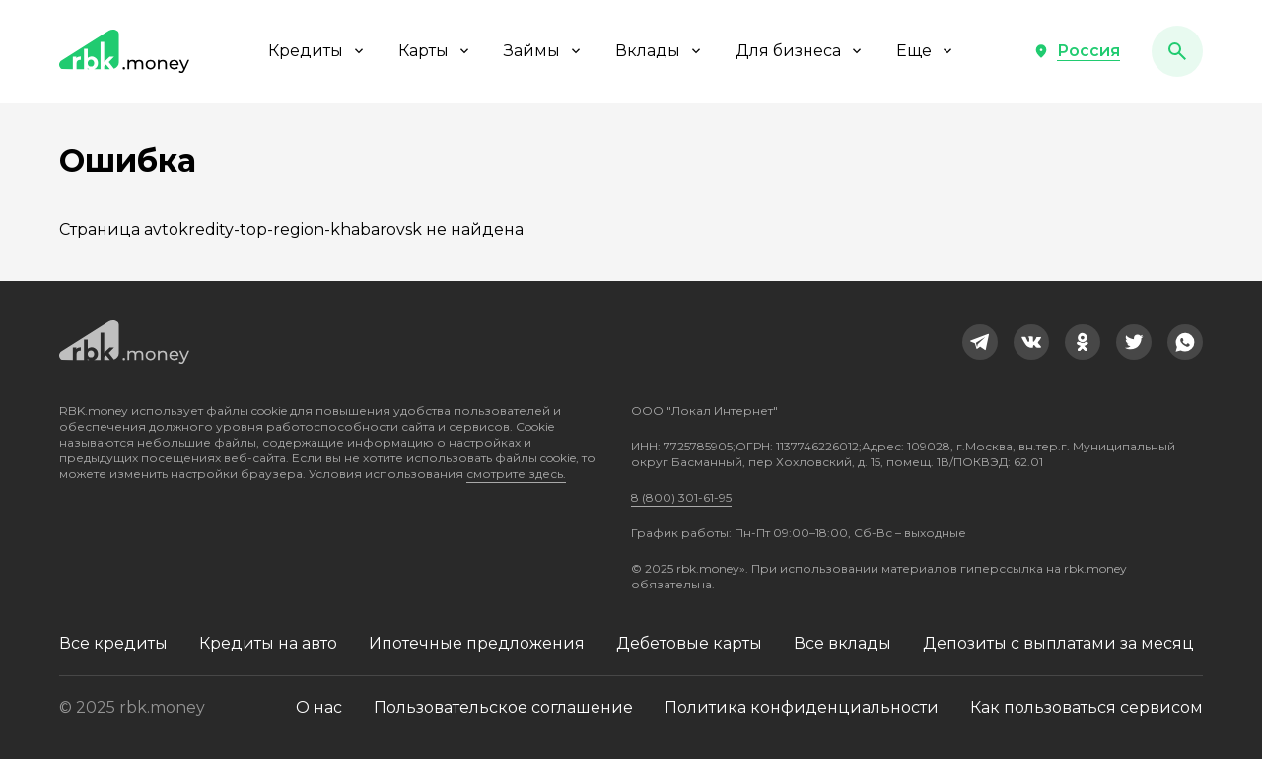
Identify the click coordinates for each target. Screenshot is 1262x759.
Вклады (659, 50)
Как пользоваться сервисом (1086, 707)
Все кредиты (113, 643)
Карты (435, 50)
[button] (1076, 51)
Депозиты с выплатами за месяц (1058, 643)
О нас (319, 707)
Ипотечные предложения (477, 643)
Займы (544, 50)
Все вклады (842, 643)
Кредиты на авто (268, 643)
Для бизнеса (800, 50)
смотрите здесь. (516, 473)
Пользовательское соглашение (503, 707)
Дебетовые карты (689, 643)
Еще (925, 50)
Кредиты (317, 50)
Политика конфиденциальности (802, 707)
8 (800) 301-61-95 (681, 497)
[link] (980, 342)
